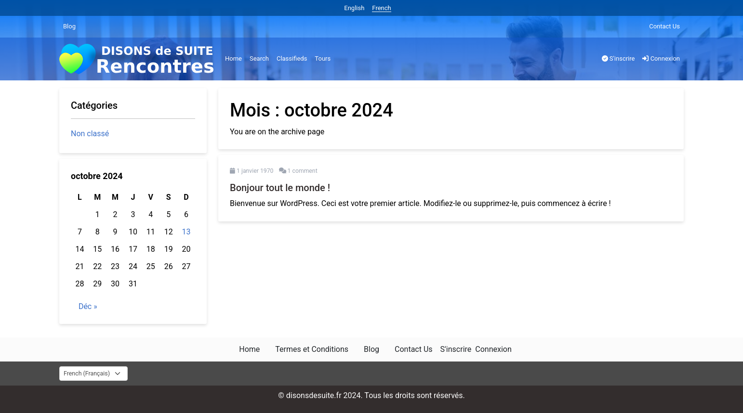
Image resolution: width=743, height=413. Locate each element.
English (354, 8)
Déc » (88, 306)
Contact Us (664, 26)
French (381, 8)
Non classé (90, 133)
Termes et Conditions (311, 349)
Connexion (661, 58)
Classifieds (292, 58)
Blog (69, 26)
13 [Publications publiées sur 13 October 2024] (186, 231)
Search (259, 58)
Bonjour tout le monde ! (280, 188)
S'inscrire (618, 58)
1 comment (303, 171)
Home (233, 58)
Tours (323, 58)
